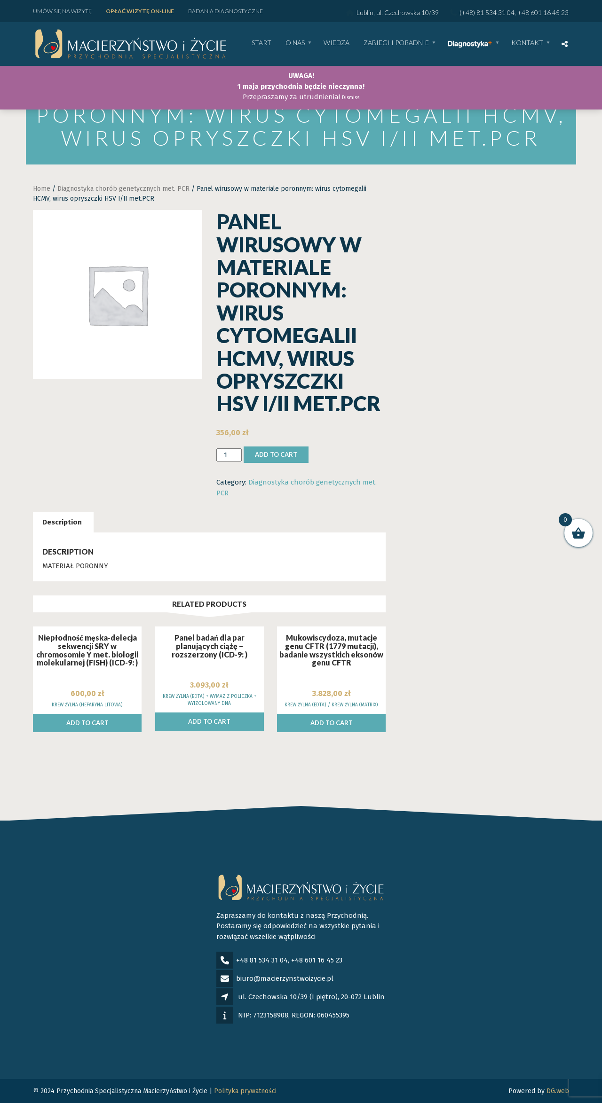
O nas (295, 43)
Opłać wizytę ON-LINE (140, 11)
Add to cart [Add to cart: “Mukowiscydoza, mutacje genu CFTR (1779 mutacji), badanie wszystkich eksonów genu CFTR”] (331, 723)
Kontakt (527, 43)
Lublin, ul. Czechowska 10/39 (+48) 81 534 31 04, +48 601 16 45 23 (457, 12)
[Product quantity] (229, 455)
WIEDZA (336, 43)
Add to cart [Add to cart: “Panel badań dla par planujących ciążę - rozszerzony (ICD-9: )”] (209, 721)
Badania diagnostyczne (225, 11)
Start (261, 43)
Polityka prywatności (245, 1091)
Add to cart (276, 454)
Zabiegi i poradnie (396, 43)
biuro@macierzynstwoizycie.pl (284, 978)
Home (41, 189)
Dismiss (350, 97)
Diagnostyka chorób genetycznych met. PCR (123, 189)
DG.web (558, 1091)
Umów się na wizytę (62, 11)
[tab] (62, 522)
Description (62, 522)
